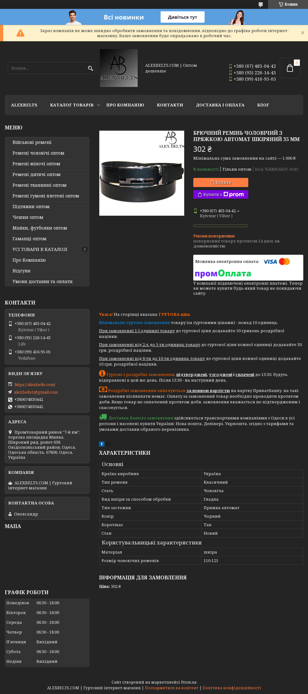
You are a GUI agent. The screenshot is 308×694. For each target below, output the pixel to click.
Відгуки (21, 271)
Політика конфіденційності (232, 688)
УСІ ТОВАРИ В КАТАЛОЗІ (40, 249)
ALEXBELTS (24, 105)
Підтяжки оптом (31, 206)
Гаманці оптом (30, 239)
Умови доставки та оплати (43, 281)
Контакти (170, 105)
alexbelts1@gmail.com (36, 392)
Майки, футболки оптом (40, 228)
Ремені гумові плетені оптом (46, 196)
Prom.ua (188, 682)
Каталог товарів (72, 105)
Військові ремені (32, 142)
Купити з (223, 194)
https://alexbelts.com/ (35, 384)
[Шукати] (90, 68)
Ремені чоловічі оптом (38, 153)
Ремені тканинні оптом (40, 185)
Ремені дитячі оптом (37, 174)
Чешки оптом (28, 217)
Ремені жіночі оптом (36, 164)
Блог (263, 105)
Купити (224, 182)
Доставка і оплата (220, 105)
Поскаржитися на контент (172, 688)
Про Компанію (125, 105)
